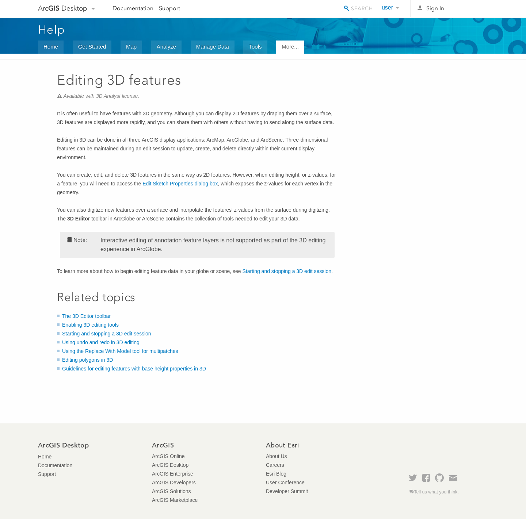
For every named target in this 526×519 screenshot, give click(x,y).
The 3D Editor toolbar (86, 316)
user (387, 7)
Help (51, 29)
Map (131, 46)
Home (50, 46)
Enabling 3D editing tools (90, 325)
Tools (255, 46)
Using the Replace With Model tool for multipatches (120, 351)
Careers (275, 465)
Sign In (435, 8)
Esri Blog (276, 474)
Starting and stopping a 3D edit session (286, 271)
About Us (276, 456)
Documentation (133, 8)
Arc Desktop (62, 8)
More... (290, 46)
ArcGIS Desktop (170, 465)
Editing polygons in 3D (87, 360)
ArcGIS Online (168, 456)
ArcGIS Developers (174, 482)
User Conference (285, 482)
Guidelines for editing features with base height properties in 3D (134, 369)
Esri (472, 9)
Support (169, 8)
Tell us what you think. (436, 492)
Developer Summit (287, 491)
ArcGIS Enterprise (172, 474)
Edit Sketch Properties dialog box (180, 184)
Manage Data (212, 46)
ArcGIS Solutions (171, 491)
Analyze (166, 46)
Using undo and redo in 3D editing (101, 342)
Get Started (92, 46)
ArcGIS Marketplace (175, 500)
